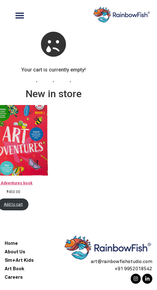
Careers (14, 277)
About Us (15, 252)
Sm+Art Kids (19, 260)
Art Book (14, 268)
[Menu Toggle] (19, 15)
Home (11, 243)
